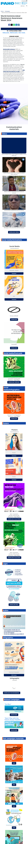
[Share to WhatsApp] (14, 25)
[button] (19, 25)
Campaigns (7, 11)
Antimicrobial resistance (9, 49)
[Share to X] (12, 25)
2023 (14, 763)
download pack (14, 604)
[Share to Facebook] (9, 25)
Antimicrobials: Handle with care (12, 629)
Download (14, 273)
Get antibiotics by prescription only (12, 631)
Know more (14, 714)
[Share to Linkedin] (16, 25)
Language (24, 1)
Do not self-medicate (9, 632)
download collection (14, 519)
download (14, 319)
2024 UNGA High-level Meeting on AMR (14, 70)
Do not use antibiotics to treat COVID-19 (14, 634)
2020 (14, 827)
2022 (14, 784)
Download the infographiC (11, 692)
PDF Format (14, 675)
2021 (14, 806)
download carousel (14, 382)
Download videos (14, 232)
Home (2, 11)
